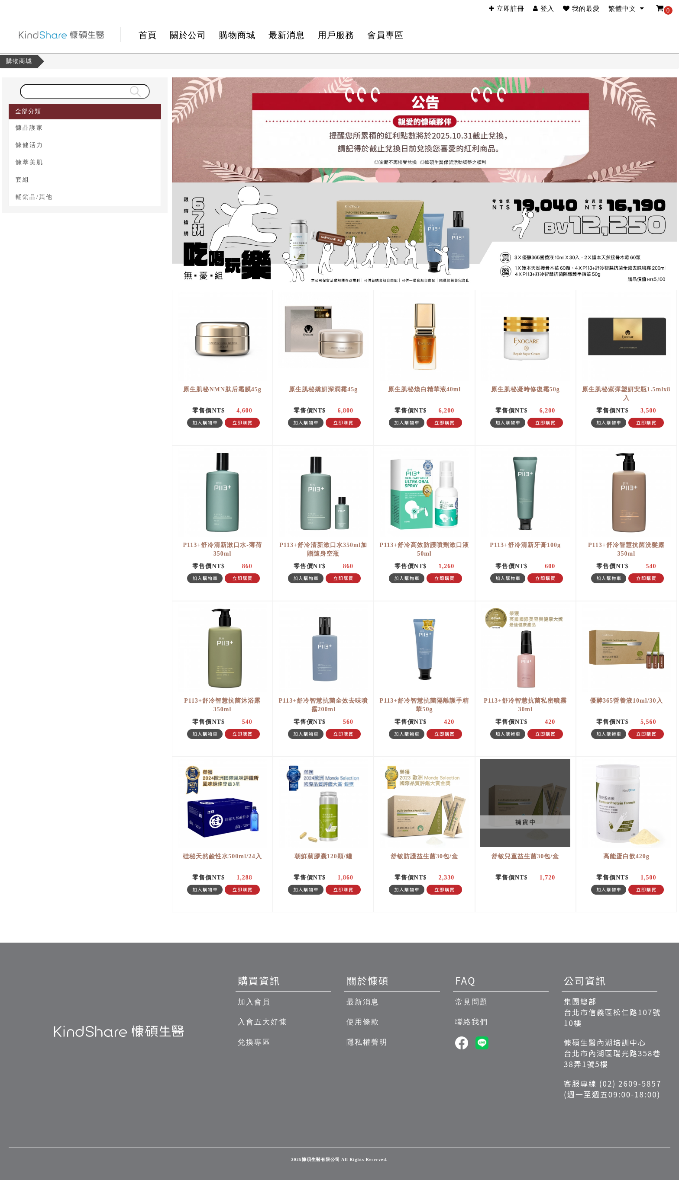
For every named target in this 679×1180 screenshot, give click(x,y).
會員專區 (385, 35)
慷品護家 (28, 128)
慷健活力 (28, 145)
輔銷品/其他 (33, 197)
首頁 (148, 35)
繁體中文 (626, 8)
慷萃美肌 (28, 162)
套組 (21, 179)
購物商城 (19, 61)
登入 (543, 8)
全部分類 (27, 111)
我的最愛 (581, 8)
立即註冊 (506, 8)
